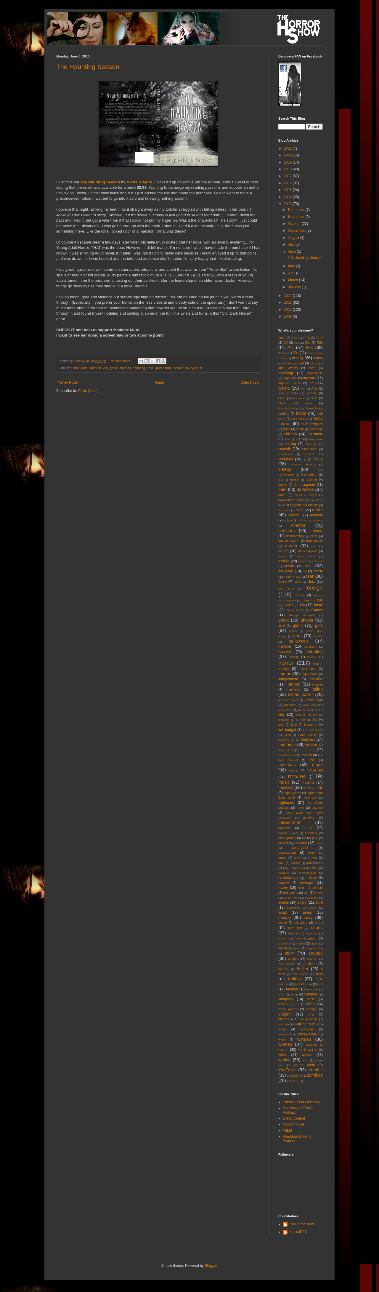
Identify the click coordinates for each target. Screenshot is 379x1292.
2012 (288, 296)
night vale (310, 797)
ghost (114, 368)
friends (288, 605)
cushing (311, 479)
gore (297, 635)
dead (299, 510)
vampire (310, 994)
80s (309, 347)
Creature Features (303, 464)
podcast (300, 843)
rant (309, 862)
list (315, 719)
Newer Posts (68, 382)
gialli (281, 625)
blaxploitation (314, 408)
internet (317, 684)
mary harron (286, 750)
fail (305, 571)
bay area (298, 398)
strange (316, 953)
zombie (316, 1069)
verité (311, 999)
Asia (314, 388)
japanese (289, 705)
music (284, 782)
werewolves (307, 1034)
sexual (284, 917)
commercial (309, 449)
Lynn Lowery (307, 735)
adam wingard (294, 363)
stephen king (314, 948)
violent (284, 1014)
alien (312, 368)
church (288, 439)
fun (302, 605)
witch (282, 1039)
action (318, 358)
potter (312, 852)
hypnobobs (309, 674)
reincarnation (307, 872)
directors (286, 530)
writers (307, 1055)
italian (317, 689)
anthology (286, 373)
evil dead (285, 571)
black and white (295, 403)
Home (159, 382)
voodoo (283, 1024)
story (289, 953)
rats (320, 862)
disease (317, 531)
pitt (304, 838)
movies (297, 776)
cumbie (294, 479)
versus (283, 1004)
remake (283, 882)
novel (151, 368)
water (282, 1029)
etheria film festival (310, 561)
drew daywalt (307, 551)
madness (287, 744)
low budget (287, 730)
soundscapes (305, 938)
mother (293, 770)
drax (314, 546)
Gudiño (318, 636)
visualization (308, 1019)
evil (105, 368)
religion (312, 877)
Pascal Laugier (288, 833)
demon (293, 515)
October (295, 224)
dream (283, 551)
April (292, 273)
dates (282, 495)
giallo (298, 625)
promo (312, 857)
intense (293, 684)
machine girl (286, 739)
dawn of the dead (290, 500)
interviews (293, 689)
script (282, 912)
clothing (290, 444)
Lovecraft (310, 724)
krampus (283, 719)
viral (311, 1014)
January (295, 287)
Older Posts (249, 382)
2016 (288, 183)
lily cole (301, 719)
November (297, 217)
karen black (285, 710)
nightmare (286, 803)
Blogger (211, 1266)
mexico (307, 755)
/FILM (287, 1130)
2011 (288, 302)
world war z (307, 1049)
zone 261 (293, 1081)
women (285, 1044)
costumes (285, 459)
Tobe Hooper (300, 974)
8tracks (283, 353)
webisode (307, 1029)
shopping (300, 922)
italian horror (300, 694)
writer (282, 1055)
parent (308, 828)
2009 (288, 316)
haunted (125, 368)
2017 (288, 176)
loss (281, 724)
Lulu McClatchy (313, 729)
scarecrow (311, 897)
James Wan (314, 700)
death (317, 509)
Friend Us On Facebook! (302, 1102)
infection (316, 679)
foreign (314, 588)
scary (302, 902)
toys (319, 974)
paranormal (164, 368)
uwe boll (312, 989)
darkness (95, 368)
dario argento (304, 485)
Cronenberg (309, 474)
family (318, 571)
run (306, 892)
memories (307, 750)
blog (286, 413)
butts (286, 429)
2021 (288, 148)
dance (282, 484)
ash (303, 388)
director (298, 525)
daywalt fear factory (304, 505)
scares (179, 368)
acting (297, 358)
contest (309, 454)
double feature (288, 540)
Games (317, 610)
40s (296, 342)
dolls (314, 536)
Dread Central (294, 1118)
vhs (297, 1004)
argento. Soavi (289, 383)
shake (282, 922)
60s (320, 342)
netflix (318, 788)
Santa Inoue (291, 897)
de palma (284, 510)
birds (313, 398)
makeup (311, 745)
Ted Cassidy (286, 964)
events (289, 566)
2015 (288, 190)
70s (290, 347)
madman (308, 739)
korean (313, 714)
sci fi (319, 902)
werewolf (284, 1034)
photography (287, 838)
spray (297, 948)
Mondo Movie (293, 1124)
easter (282, 556)
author (74, 368)
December (297, 210)
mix (311, 760)
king (298, 714)
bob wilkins (299, 418)
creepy (284, 469)
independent (288, 679)
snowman (312, 933)
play (315, 838)
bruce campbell (312, 424)
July (292, 244)
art (312, 383)
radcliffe (296, 862)
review (283, 888)
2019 (288, 162)
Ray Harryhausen (294, 868)
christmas (315, 434)
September (297, 230)
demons (316, 515)
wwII (305, 1060)
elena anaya (306, 556)
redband (283, 872)
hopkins (312, 657)
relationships (288, 877)
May (292, 266)
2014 (288, 197)
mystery (285, 787)
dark (84, 368)
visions (283, 1019)
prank (282, 857)
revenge (306, 882)
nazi (306, 788)
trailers (294, 978)
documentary (295, 536)
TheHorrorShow (301, 1224)
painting (308, 817)
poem (319, 843)
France (300, 595)
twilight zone (303, 984)
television (309, 964)
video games (288, 1009)
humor (284, 673)
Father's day (292, 576)
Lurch (287, 735)
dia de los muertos (311, 520)
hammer (284, 646)
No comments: (121, 361)
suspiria (293, 958)
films (311, 581)
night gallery (292, 793)
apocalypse (314, 373)
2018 (288, 169)
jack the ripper (288, 700)
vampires (285, 999)
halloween (298, 641)
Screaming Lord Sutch (302, 907)
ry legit (318, 892)
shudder (293, 933)
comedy (284, 449)
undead (292, 989)
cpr (304, 459)
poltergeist (300, 848)
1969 (281, 338)
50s (307, 342)
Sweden (312, 958)
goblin (293, 631)
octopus (317, 807)
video (310, 1004)
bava (281, 398)
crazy (318, 459)
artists (284, 388)
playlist (283, 843)
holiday (293, 657)
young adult (193, 368)
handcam (310, 646)
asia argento (288, 393)
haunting (139, 368)
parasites (284, 828)
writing (284, 1059)
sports (314, 943)
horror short (308, 668)
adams (314, 363)
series (307, 912)
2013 (288, 204)
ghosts (307, 620)
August (294, 238)
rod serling (290, 892)
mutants (308, 782)
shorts (317, 927)
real (314, 868)
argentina (290, 378)
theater (283, 969)
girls (319, 625)
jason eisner (310, 705)
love (294, 724)
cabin (300, 429)
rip (299, 887)
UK (320, 984)
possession (287, 853)
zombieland (294, 1075)
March (293, 280)
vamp (294, 994)
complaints (285, 454)
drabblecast (314, 540)
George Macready (302, 615)
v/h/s (281, 994)
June (292, 251)
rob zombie (314, 887)
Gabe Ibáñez (295, 610)
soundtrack (285, 943)
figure (297, 581)
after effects (288, 368)
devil (289, 520)
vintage (311, 1009)
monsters (287, 764)
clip (300, 439)
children (290, 434)
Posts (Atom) (88, 391)
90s (295, 353)
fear (310, 576)
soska (282, 938)
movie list (315, 770)
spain (301, 943)
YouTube (286, 1069)
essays (283, 561)
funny (318, 605)
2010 (288, 310)
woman (304, 1039)
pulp (281, 862)
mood (317, 764)
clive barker (315, 439)
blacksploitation (288, 408)
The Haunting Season (87, 67)
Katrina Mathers (308, 710)
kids (281, 715)
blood (301, 413)
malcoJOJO (298, 1232)
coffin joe (311, 444)
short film (294, 928)
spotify (283, 948)
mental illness (287, 755)
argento (309, 378)
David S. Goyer (306, 495)
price (297, 857)
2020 (288, 155)
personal (311, 833)
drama (291, 545)
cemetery (316, 429)
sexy (308, 917)
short (319, 922)
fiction (282, 581)
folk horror (286, 588)
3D (286, 342)
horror (285, 663)
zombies (315, 1075)
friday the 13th (312, 600)
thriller (302, 968)
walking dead (305, 1024)
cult (280, 479)
